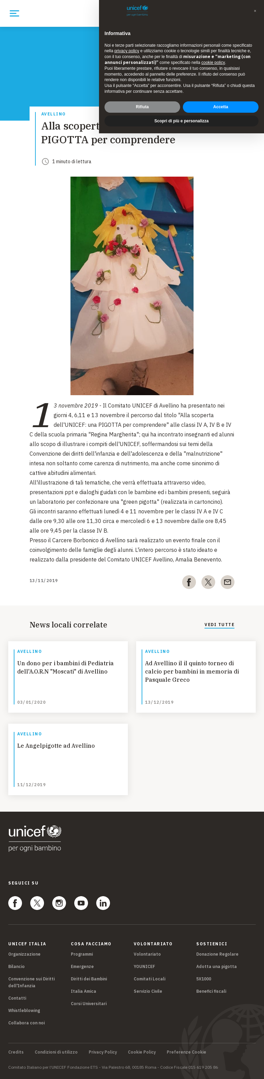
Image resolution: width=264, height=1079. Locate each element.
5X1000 (203, 978)
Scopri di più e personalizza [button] (181, 121)
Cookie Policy (142, 1052)
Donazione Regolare (217, 954)
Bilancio (16, 966)
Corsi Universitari (89, 1003)
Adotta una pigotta (216, 966)
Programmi (82, 954)
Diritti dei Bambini (89, 978)
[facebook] (189, 583)
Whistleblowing (24, 1010)
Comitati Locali (149, 978)
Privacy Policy (103, 1052)
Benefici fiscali (211, 991)
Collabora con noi (26, 1022)
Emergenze (82, 966)
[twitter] (208, 583)
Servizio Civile (148, 991)
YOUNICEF (144, 966)
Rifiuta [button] (142, 106)
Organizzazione (24, 954)
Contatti (17, 998)
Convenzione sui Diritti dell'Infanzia (31, 982)
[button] (255, 10)
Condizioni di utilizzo (56, 1052)
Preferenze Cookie (186, 1052)
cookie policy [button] (213, 62)
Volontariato (147, 954)
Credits (16, 1052)
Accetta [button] (220, 106)
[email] (227, 583)
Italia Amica (83, 991)
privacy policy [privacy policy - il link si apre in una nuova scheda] (126, 50)
